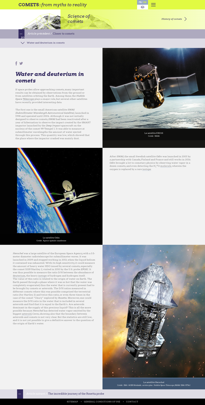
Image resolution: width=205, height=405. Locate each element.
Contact (132, 401)
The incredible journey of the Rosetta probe (76, 393)
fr (140, 2)
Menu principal (153, 6)
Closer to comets (63, 33)
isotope (146, 169)
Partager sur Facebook (16, 63)
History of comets (171, 19)
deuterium (19, 275)
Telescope (28, 99)
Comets (29, 5)
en (144, 2)
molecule (165, 166)
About (142, 7)
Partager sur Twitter (21, 63)
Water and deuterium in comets (46, 42)
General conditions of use (102, 401)
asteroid (26, 313)
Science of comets (79, 19)
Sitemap (72, 401)
